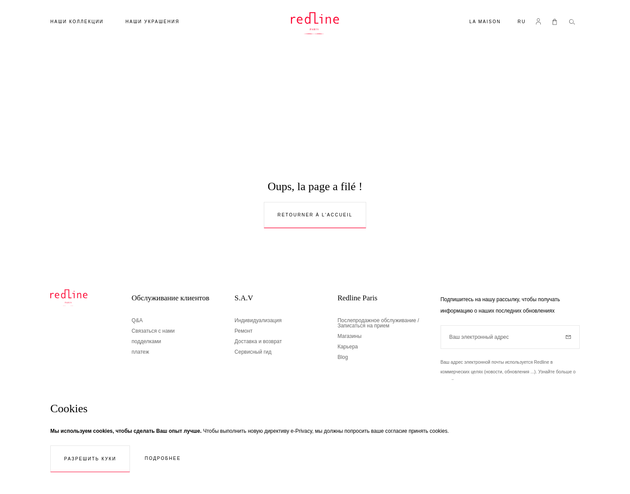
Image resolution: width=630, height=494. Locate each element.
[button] (522, 22)
